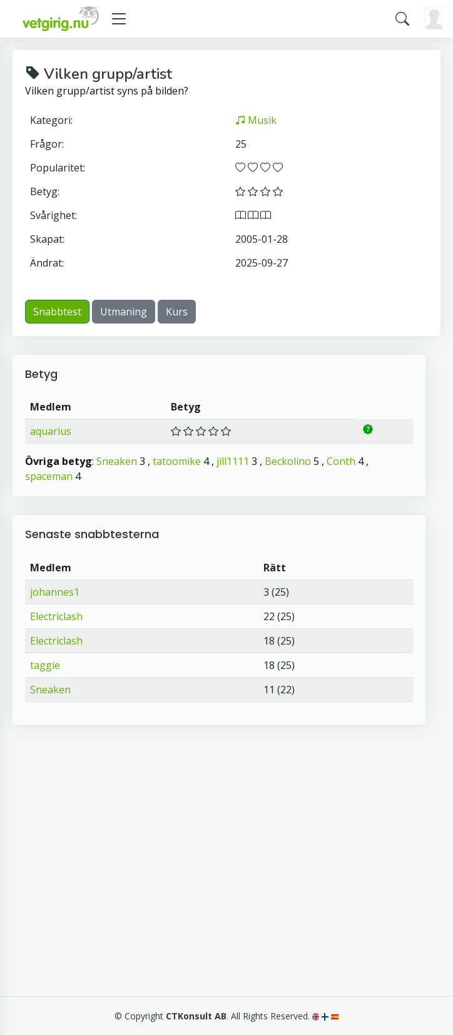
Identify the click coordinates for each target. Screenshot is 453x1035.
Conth (341, 461)
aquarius (50, 431)
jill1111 (232, 461)
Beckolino (288, 461)
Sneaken (116, 461)
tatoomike (177, 461)
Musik (256, 120)
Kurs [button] (177, 312)
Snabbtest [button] (57, 312)
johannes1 (54, 592)
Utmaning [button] (123, 312)
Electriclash (56, 616)
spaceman (49, 476)
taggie (45, 665)
